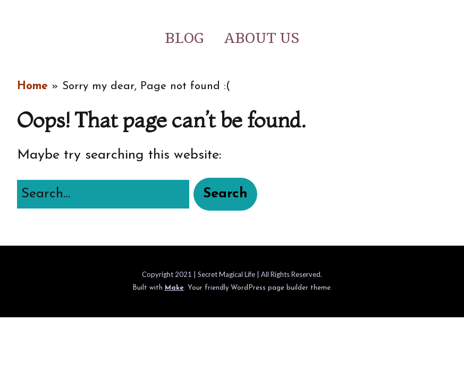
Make (174, 287)
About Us (261, 38)
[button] (225, 194)
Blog (184, 38)
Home (32, 86)
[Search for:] (103, 194)
